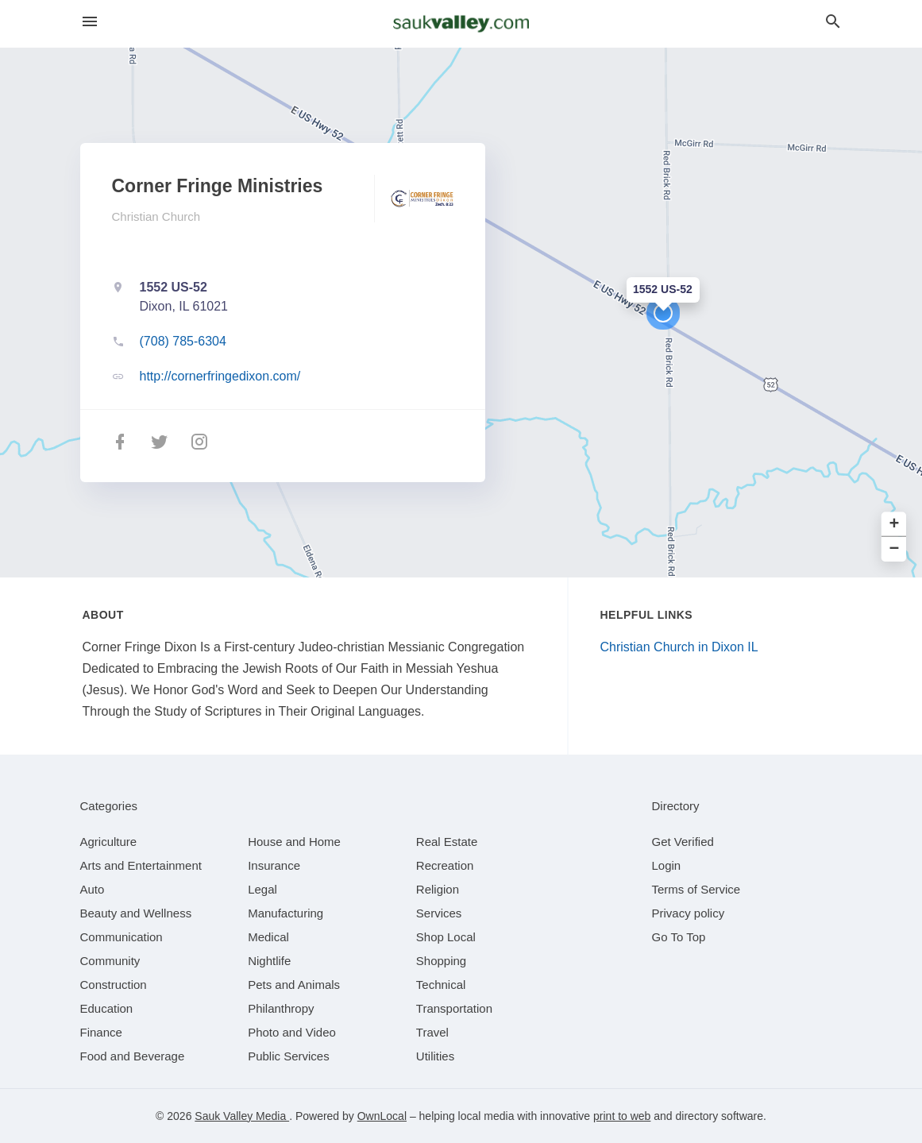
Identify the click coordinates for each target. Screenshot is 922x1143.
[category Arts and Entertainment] (141, 865)
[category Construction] (113, 984)
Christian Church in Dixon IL (679, 647)
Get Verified (683, 841)
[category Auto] (92, 889)
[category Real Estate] (447, 841)
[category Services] (439, 913)
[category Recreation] (445, 865)
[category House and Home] (294, 841)
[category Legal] (262, 889)
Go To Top (679, 937)
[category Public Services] (289, 1056)
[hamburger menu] (89, 22)
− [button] (894, 549)
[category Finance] (101, 1032)
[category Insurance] (274, 865)
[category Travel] (432, 1032)
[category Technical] (441, 984)
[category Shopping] (441, 960)
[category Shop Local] (446, 937)
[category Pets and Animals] (294, 984)
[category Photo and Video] (292, 1032)
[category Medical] (268, 937)
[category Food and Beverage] (132, 1056)
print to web (621, 1116)
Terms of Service (696, 889)
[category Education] (106, 1008)
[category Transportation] (454, 1008)
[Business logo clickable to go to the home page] (461, 24)
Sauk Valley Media (242, 1116)
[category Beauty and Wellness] (136, 913)
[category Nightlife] (269, 960)
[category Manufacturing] (285, 913)
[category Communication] (121, 937)
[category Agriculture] (108, 841)
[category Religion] (437, 889)
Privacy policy (688, 913)
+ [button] (894, 524)
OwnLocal (382, 1116)
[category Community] (110, 960)
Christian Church (156, 216)
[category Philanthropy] (281, 1008)
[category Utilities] (435, 1056)
